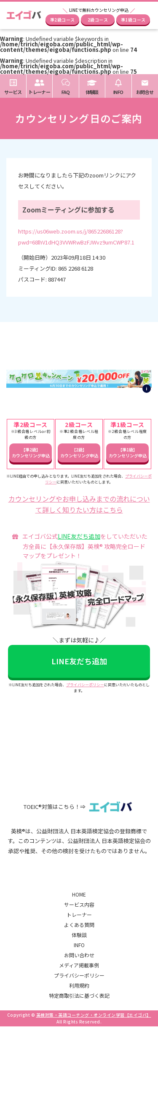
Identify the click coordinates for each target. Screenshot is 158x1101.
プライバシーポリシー (85, 684)
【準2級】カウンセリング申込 (31, 452)
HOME (79, 894)
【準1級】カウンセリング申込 (128, 452)
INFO (79, 944)
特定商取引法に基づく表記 (79, 995)
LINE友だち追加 (79, 536)
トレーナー (79, 914)
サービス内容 (79, 904)
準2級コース (62, 19)
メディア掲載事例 (79, 965)
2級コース (98, 19)
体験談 (79, 934)
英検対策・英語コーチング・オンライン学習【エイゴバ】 (93, 1015)
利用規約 (79, 985)
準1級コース (133, 19)
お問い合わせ (79, 955)
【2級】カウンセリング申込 (79, 452)
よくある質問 (79, 924)
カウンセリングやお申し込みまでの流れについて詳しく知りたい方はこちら (79, 504)
